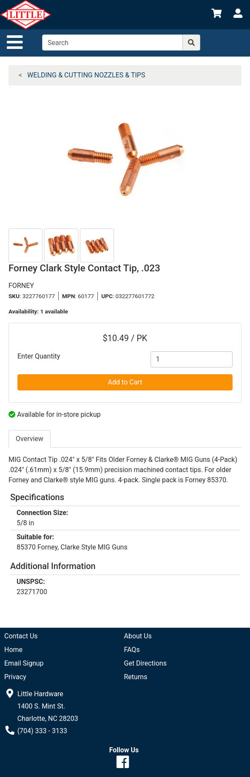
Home (13, 650)
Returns (136, 677)
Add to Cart (125, 382)
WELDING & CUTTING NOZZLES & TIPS (86, 75)
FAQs (132, 650)
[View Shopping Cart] (216, 15)
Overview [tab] (29, 439)
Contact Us (21, 636)
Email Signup (24, 663)
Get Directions (145, 663)
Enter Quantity (38, 356)
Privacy (15, 677)
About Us (138, 636)
